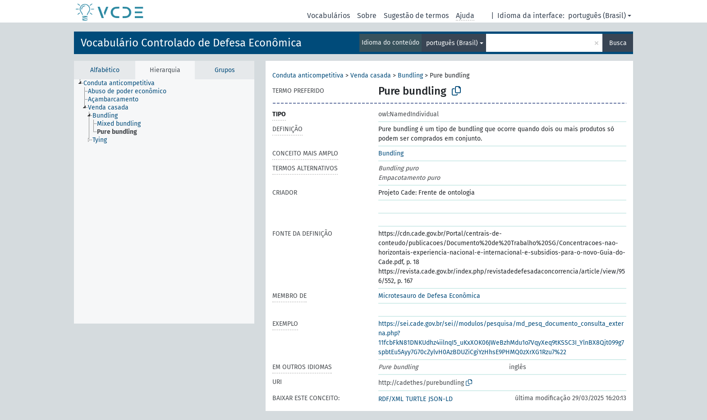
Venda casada (370, 75)
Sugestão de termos (416, 15)
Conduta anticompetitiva (308, 75)
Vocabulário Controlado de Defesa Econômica (191, 43)
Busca (618, 43)
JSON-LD (440, 399)
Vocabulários (328, 15)
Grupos (225, 70)
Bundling (410, 75)
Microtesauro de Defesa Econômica (429, 296)
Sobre (366, 15)
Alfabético (104, 70)
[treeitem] (123, 83)
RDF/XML (391, 399)
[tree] (164, 201)
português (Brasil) (597, 15)
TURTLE (416, 399)
